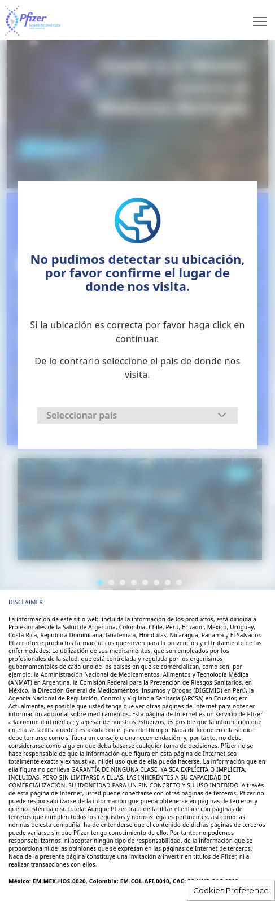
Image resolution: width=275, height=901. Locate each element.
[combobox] (137, 415)
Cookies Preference (231, 890)
